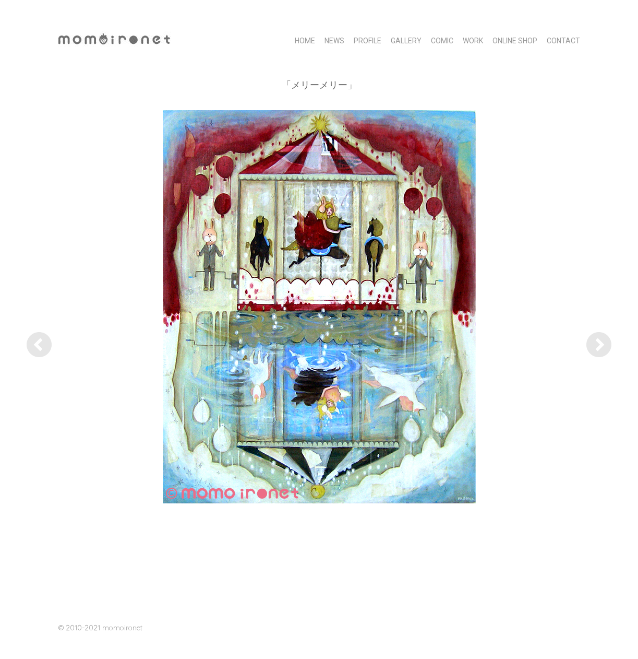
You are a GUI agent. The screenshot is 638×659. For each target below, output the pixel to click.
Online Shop (514, 41)
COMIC (442, 41)
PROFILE (367, 41)
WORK (473, 41)
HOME (305, 41)
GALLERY (406, 41)
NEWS (334, 41)
